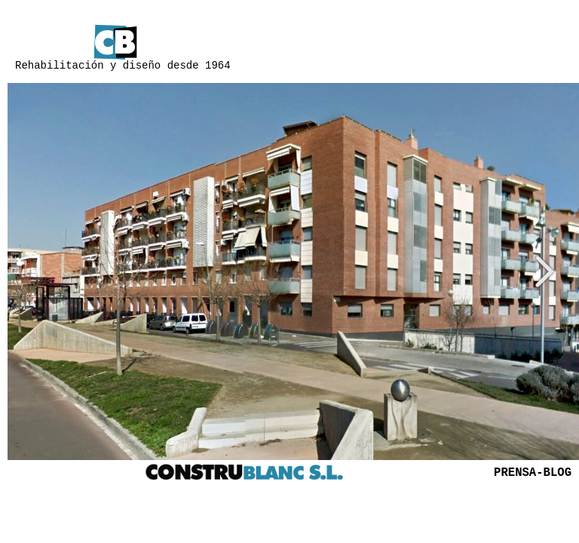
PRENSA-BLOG (532, 473)
